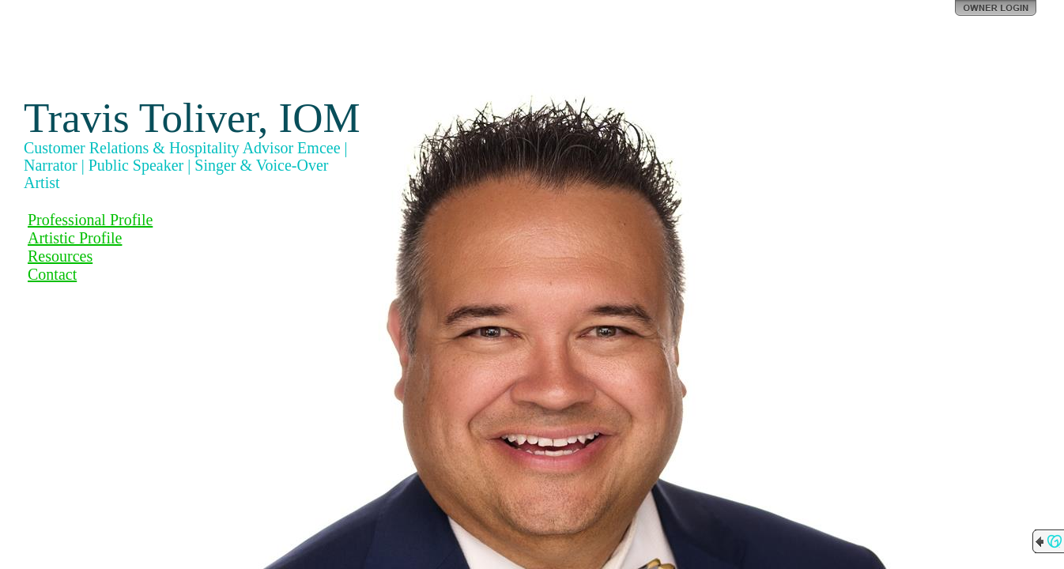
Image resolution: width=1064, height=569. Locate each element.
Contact (52, 274)
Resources (60, 256)
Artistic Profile (75, 238)
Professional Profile (90, 219)
